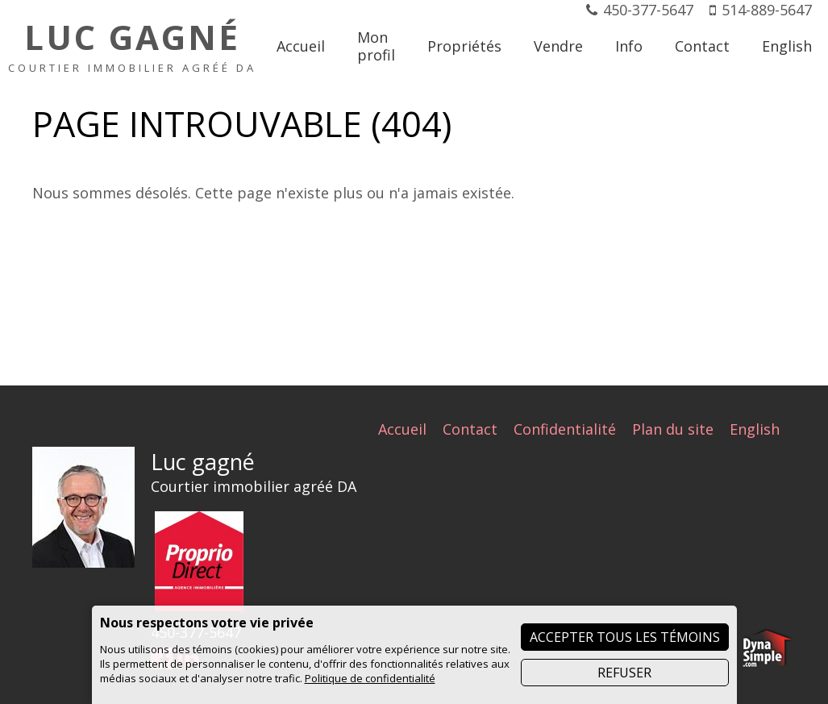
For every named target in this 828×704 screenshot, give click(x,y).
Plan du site (673, 429)
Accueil (402, 429)
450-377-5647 (648, 9)
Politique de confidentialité (370, 678)
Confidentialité (565, 429)
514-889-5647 (767, 9)
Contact (470, 429)
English (755, 429)
